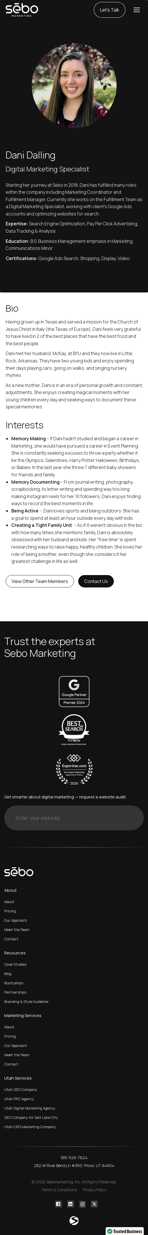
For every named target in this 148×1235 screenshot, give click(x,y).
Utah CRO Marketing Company (30, 1126)
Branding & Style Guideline (26, 1001)
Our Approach (15, 920)
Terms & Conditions (59, 1189)
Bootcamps (13, 982)
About (9, 901)
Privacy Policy (94, 1189)
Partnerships (15, 992)
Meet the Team (16, 929)
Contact (11, 938)
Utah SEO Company (20, 1089)
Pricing (10, 910)
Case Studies (15, 964)
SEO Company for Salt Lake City (31, 1117)
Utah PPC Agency (19, 1098)
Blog (7, 973)
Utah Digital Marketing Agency (29, 1108)
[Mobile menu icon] (136, 10)
